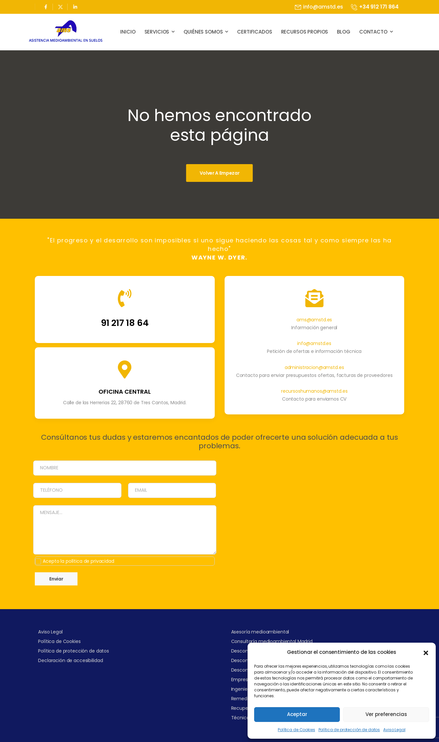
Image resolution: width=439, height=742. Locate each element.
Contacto (373, 31)
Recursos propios (304, 31)
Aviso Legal (394, 729)
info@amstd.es (314, 349)
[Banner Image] (219, 173)
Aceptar (297, 714)
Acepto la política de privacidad (85, 561)
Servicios (156, 31)
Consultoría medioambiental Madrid (272, 641)
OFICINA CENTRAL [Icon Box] (125, 398)
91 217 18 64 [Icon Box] (125, 329)
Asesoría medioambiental (260, 632)
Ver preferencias (386, 714)
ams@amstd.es (314, 326)
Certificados (254, 31)
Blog (343, 31)
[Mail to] (319, 7)
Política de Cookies (296, 729)
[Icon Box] (124, 315)
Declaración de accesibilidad (70, 660)
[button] (426, 652)
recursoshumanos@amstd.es (314, 397)
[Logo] (65, 31)
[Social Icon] (45, 6)
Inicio (127, 31)
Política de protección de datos (349, 729)
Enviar (62, 579)
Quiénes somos (203, 31)
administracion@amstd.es (314, 373)
